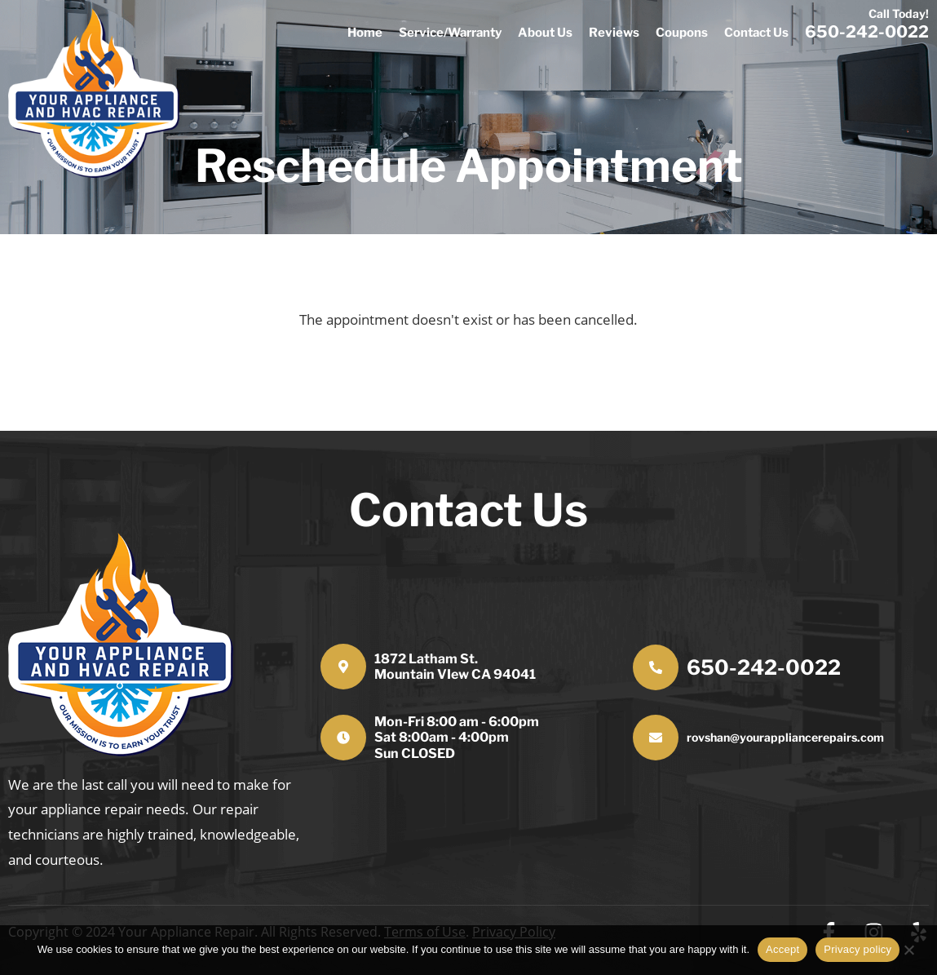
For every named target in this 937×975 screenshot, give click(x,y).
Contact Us (756, 32)
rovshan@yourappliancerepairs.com (785, 737)
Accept (782, 949)
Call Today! (898, 13)
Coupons (682, 32)
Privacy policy (857, 949)
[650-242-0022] (655, 667)
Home (364, 32)
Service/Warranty (450, 32)
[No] (916, 948)
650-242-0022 (764, 667)
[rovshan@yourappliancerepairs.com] (655, 737)
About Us (545, 32)
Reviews (614, 32)
